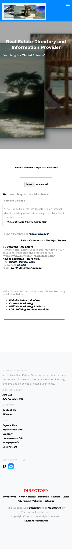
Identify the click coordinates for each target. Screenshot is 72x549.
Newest (28, 167)
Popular (39, 167)
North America (27, 496)
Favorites (52, 167)
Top (5, 194)
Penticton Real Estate (19, 246)
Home (17, 167)
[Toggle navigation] (68, 5)
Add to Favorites (13, 258)
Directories (9, 496)
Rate (23, 240)
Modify (50, 240)
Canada (55, 496)
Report (61, 240)
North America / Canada (26, 267)
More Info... (33, 258)
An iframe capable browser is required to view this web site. (34, 217)
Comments (36, 240)
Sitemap (49, 501)
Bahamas (43, 496)
